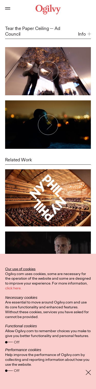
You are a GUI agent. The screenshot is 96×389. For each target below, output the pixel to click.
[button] (84, 34)
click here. (13, 288)
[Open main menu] (7, 9)
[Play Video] (48, 71)
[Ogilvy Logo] (47, 9)
